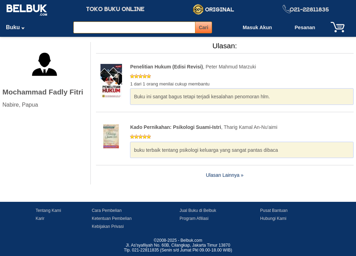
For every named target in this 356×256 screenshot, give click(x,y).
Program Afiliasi (193, 218)
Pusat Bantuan (274, 210)
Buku (18, 27)
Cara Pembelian (107, 210)
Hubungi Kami (273, 218)
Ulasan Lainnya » (224, 175)
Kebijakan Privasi (108, 226)
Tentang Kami (48, 210)
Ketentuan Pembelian (112, 218)
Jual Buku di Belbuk (197, 210)
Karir (39, 218)
